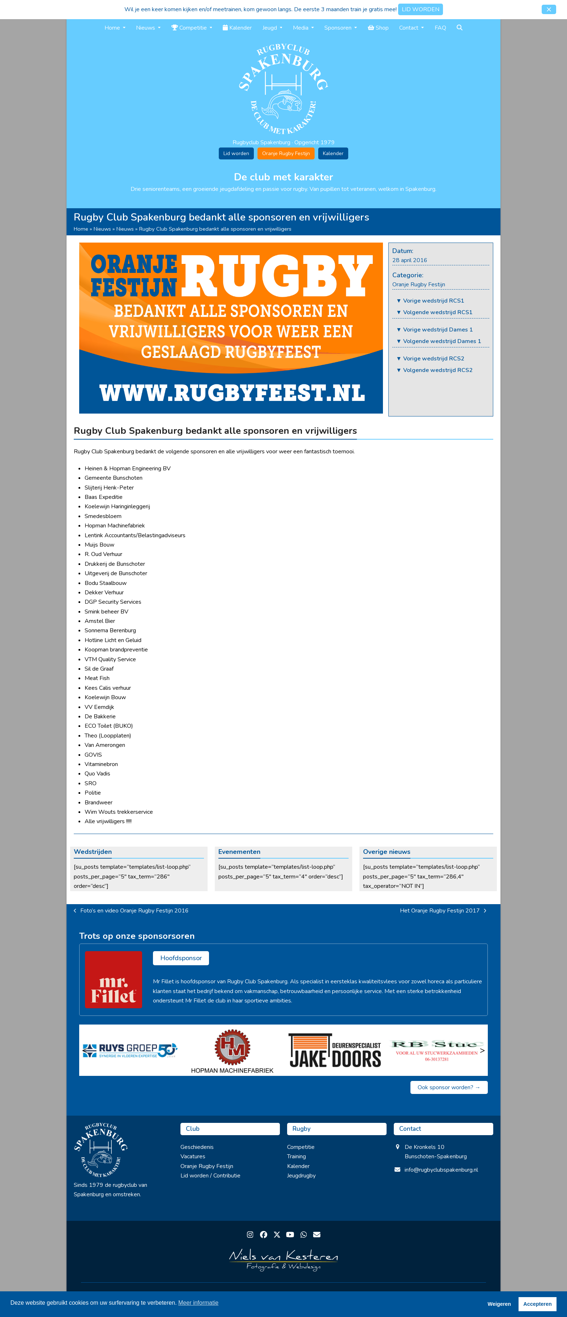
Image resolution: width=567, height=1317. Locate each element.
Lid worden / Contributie (210, 1176)
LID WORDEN (420, 9)
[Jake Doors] (335, 1050)
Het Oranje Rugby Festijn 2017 (443, 911)
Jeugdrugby (301, 1176)
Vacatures (192, 1156)
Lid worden (236, 153)
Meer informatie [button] (198, 1303)
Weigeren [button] (499, 1304)
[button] (549, 9)
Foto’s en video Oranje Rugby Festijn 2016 (131, 911)
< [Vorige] (84, 1050)
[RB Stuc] (437, 1050)
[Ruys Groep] (130, 1050)
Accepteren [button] (537, 1304)
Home (81, 228)
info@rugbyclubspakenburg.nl (441, 1170)
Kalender (333, 153)
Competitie (301, 1147)
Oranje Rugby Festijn (286, 153)
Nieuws (102, 228)
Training (296, 1156)
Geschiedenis (197, 1147)
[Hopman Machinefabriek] (233, 1050)
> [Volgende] (482, 1050)
